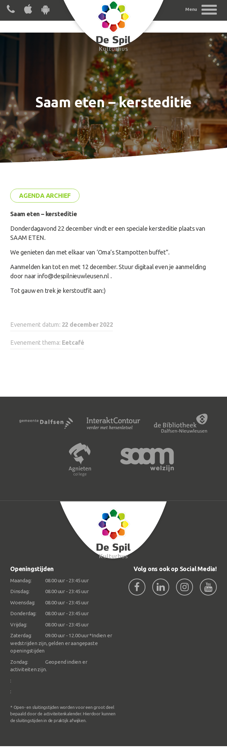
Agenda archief (45, 195)
